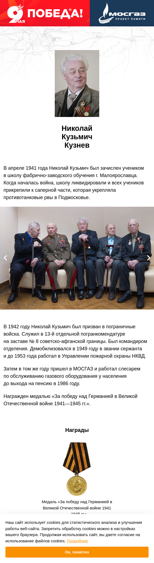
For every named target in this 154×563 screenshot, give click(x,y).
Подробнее (77, 541)
